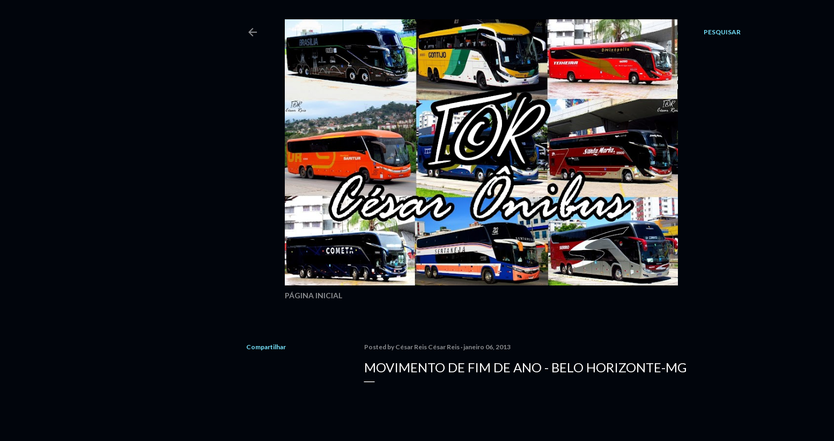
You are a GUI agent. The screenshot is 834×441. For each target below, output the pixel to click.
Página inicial (313, 295)
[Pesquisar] (722, 32)
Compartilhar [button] (266, 347)
